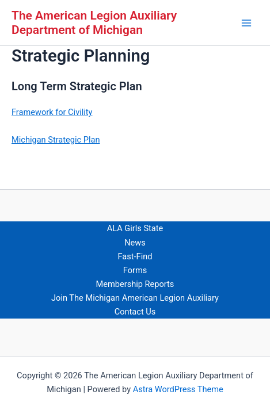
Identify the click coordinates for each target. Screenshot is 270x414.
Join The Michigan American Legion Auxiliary (135, 298)
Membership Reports (135, 284)
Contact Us (135, 311)
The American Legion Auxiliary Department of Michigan (94, 23)
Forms (135, 270)
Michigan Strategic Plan (56, 140)
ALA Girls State (135, 228)
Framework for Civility (52, 112)
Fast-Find (135, 256)
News (135, 242)
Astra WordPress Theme (178, 389)
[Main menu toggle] (246, 23)
